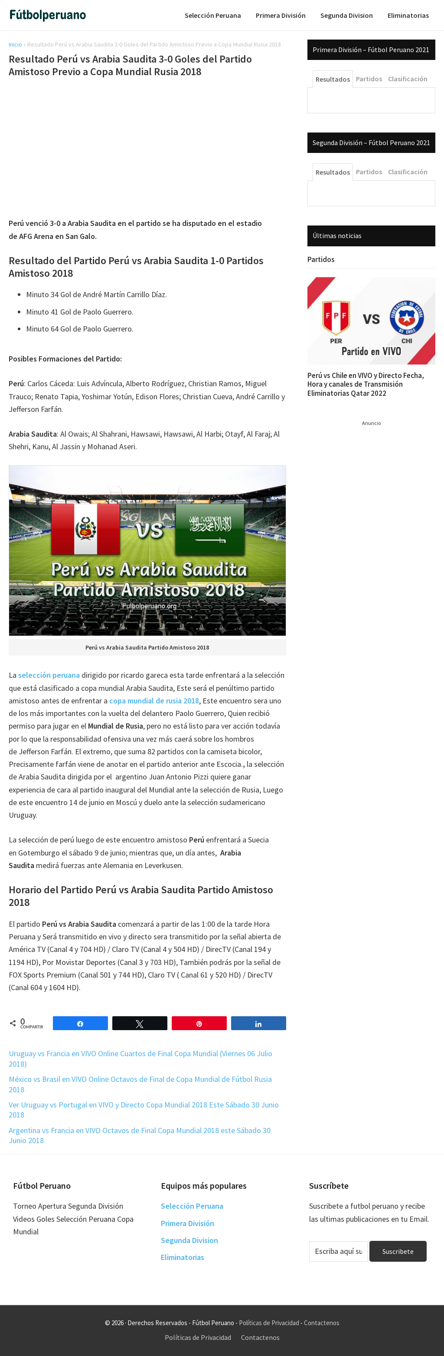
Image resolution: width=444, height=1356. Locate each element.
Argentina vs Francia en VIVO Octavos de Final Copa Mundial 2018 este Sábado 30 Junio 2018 (140, 1135)
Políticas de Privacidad (269, 1323)
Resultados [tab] (333, 79)
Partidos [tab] (369, 78)
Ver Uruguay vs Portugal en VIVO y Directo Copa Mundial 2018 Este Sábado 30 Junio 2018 (144, 1110)
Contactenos (322, 1323)
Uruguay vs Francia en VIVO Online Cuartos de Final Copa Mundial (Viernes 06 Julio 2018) (140, 1058)
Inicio (15, 44)
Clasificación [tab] (408, 78)
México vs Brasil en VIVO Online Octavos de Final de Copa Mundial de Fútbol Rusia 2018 (140, 1084)
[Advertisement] (147, 149)
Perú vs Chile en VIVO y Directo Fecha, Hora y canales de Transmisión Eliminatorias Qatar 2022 (365, 384)
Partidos (321, 259)
